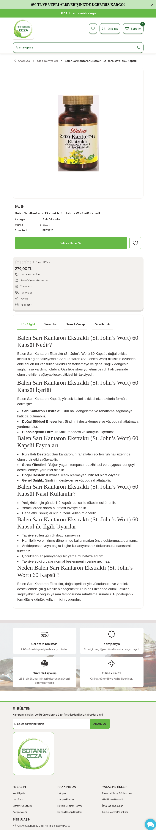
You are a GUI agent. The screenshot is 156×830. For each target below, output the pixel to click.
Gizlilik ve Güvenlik (112, 800)
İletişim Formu (65, 800)
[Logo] (23, 28)
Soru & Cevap (75, 325)
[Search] (78, 47)
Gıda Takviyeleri (51, 219)
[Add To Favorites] (135, 243)
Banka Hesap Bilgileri (69, 812)
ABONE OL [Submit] (99, 724)
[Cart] (132, 28)
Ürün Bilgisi (27, 325)
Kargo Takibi (20, 812)
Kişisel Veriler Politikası (115, 812)
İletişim (61, 794)
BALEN (46, 224)
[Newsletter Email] (61, 724)
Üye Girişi (18, 800)
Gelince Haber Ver (71, 243)
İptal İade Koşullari (112, 806)
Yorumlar (50, 325)
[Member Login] (108, 28)
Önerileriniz (102, 325)
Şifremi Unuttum (22, 806)
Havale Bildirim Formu (70, 806)
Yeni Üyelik (19, 794)
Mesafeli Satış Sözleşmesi (117, 794)
